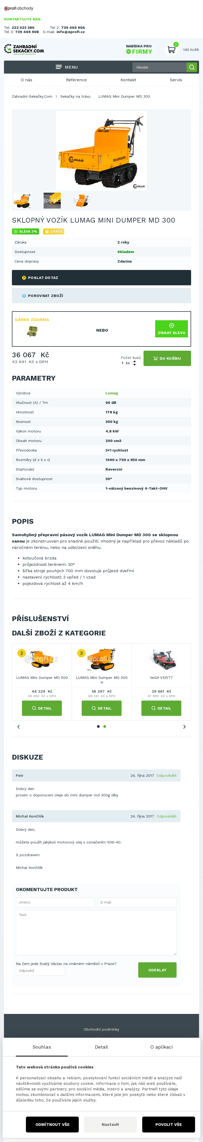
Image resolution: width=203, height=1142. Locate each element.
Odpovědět (167, 775)
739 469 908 (27, 32)
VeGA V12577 (161, 677)
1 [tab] (98, 726)
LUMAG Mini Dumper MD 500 (42, 677)
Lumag (111, 393)
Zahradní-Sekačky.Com (32, 96)
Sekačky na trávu (75, 96)
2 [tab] (104, 726)
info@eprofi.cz (71, 32)
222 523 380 (23, 27)
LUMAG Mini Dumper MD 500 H (102, 679)
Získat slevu (171, 329)
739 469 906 (73, 27)
